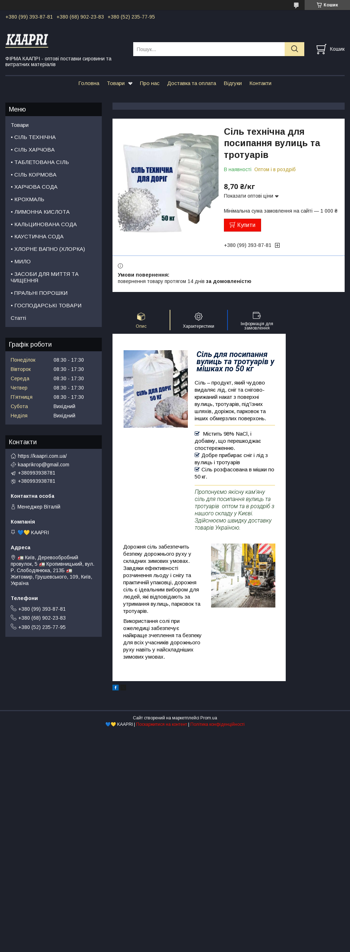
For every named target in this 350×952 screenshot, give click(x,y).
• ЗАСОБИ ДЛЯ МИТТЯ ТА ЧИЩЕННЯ (45, 277)
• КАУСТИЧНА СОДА (37, 236)
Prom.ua (208, 717)
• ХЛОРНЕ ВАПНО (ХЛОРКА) (48, 249)
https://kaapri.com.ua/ (42, 456)
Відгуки (233, 83)
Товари (116, 83)
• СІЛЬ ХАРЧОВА (33, 150)
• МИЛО (21, 261)
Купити (246, 225)
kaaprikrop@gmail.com (43, 464)
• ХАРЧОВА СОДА (34, 187)
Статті (18, 318)
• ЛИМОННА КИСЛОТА (40, 212)
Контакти (260, 83)
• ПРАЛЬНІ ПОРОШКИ (39, 293)
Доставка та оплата (191, 83)
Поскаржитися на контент (161, 724)
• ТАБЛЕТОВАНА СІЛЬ (40, 162)
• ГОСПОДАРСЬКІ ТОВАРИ (46, 305)
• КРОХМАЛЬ (27, 199)
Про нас (150, 83)
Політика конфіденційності (217, 724)
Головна (88, 83)
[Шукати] (294, 49)
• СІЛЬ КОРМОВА (33, 175)
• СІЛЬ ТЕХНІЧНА (33, 137)
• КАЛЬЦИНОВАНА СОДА (44, 224)
